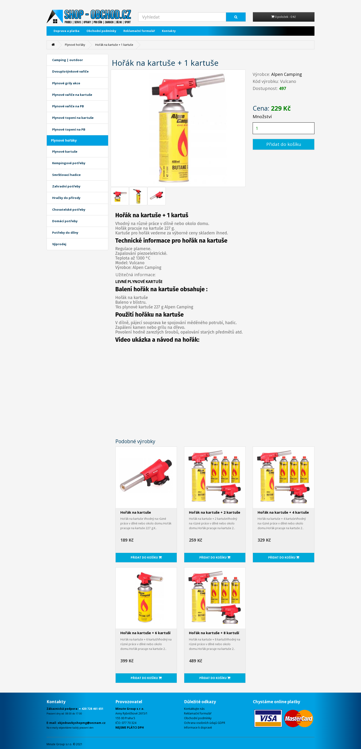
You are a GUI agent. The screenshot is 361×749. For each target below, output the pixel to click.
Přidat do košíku (283, 144)
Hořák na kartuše (135, 512)
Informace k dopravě (198, 728)
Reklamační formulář (139, 31)
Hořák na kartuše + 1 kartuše (114, 45)
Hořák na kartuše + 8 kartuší (214, 632)
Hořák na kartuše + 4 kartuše (283, 512)
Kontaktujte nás (194, 709)
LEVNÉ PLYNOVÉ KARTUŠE (138, 281)
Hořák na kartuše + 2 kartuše (214, 512)
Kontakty (169, 31)
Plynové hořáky (75, 45)
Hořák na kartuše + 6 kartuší (145, 632)
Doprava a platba (66, 31)
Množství (262, 116)
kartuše (168, 289)
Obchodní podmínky (101, 31)
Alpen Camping (286, 74)
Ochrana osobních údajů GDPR (204, 723)
